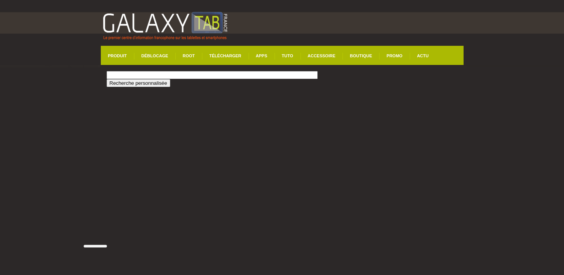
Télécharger (225, 55)
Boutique (361, 55)
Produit (117, 55)
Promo (394, 55)
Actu (423, 55)
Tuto (287, 55)
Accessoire (322, 55)
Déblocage (154, 55)
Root (189, 55)
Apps (261, 55)
